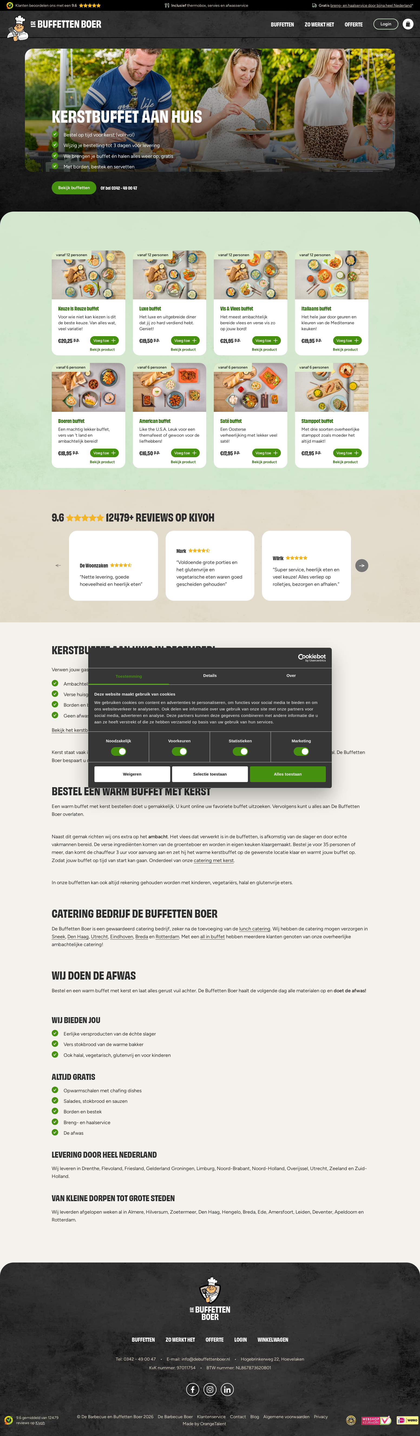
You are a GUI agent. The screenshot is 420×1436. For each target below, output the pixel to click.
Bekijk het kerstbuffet (75, 730)
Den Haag (78, 936)
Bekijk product (102, 349)
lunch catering (254, 928)
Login (240, 1339)
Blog (254, 1416)
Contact (238, 1416)
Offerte (354, 24)
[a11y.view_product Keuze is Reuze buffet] (88, 275)
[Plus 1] (104, 340)
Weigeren (132, 774)
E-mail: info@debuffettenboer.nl (198, 1359)
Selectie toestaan (210, 774)
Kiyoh (202, 516)
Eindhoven (121, 936)
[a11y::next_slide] (361, 565)
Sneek (58, 936)
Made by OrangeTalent (204, 1423)
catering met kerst (214, 860)
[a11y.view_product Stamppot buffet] (332, 387)
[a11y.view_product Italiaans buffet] (332, 275)
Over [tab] (291, 675)
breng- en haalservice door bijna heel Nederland (371, 5)
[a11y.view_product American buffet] (169, 387)
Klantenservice (211, 1416)
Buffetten (282, 24)
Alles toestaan (288, 774)
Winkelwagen (273, 1339)
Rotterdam (167, 936)
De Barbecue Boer (175, 1416)
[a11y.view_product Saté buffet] (250, 387)
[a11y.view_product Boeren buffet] (88, 387)
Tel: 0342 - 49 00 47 (136, 1359)
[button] (408, 24)
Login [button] (385, 23)
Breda (141, 936)
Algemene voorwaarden (286, 1416)
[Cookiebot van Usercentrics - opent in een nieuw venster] (302, 658)
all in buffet (212, 936)
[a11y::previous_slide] (58, 565)
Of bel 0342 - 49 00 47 (119, 188)
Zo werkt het (319, 24)
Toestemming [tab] (129, 676)
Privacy (321, 1416)
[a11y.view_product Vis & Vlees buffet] (250, 275)
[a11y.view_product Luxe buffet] (169, 275)
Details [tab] (210, 675)
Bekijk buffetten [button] (74, 187)
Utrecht (99, 936)
